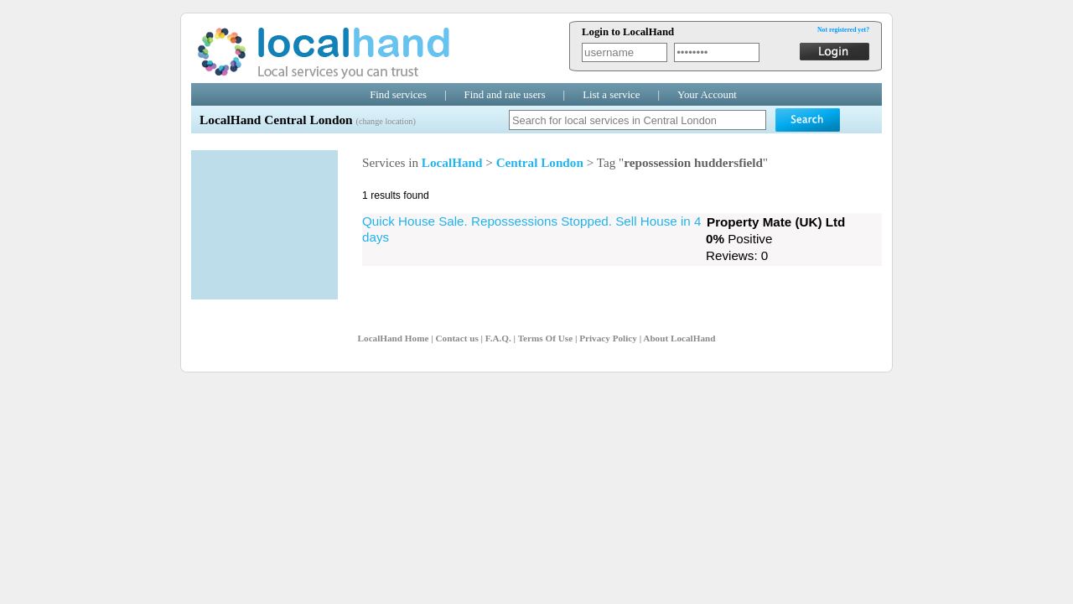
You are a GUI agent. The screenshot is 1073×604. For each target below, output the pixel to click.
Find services (398, 95)
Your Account (707, 95)
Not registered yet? (843, 30)
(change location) (385, 121)
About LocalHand (679, 338)
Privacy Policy (608, 338)
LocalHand (452, 162)
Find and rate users (505, 95)
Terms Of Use (545, 338)
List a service (611, 95)
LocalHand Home (393, 338)
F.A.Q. (498, 338)
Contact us (456, 338)
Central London (539, 162)
